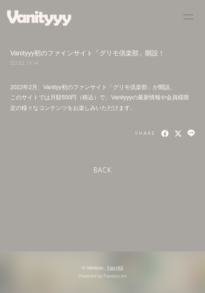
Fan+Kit (115, 267)
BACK (102, 171)
